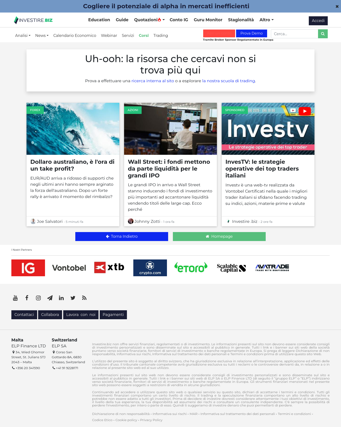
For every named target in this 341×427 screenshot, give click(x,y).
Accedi (318, 20)
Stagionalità (241, 19)
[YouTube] (15, 298)
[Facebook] (27, 298)
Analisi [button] (22, 35)
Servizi (128, 35)
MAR (193, 414)
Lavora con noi (80, 314)
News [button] (41, 35)
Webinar (109, 35)
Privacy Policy (151, 420)
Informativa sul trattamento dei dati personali (238, 414)
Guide (122, 19)
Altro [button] (265, 19)
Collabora (50, 314)
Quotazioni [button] (147, 19)
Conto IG (179, 19)
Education (99, 19)
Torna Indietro (122, 236)
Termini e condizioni (294, 414)
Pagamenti (113, 314)
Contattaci (24, 314)
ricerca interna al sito (152, 80)
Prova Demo (251, 33)
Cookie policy (126, 420)
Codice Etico (102, 420)
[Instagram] (38, 298)
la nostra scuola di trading (228, 80)
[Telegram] (50, 298)
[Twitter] (73, 298)
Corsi (144, 35)
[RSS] (84, 298)
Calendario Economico (74, 35)
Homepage (219, 236)
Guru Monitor (208, 19)
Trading (160, 35)
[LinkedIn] (61, 298)
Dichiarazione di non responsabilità (121, 414)
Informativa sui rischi (170, 414)
